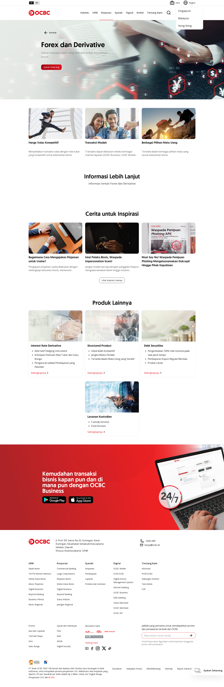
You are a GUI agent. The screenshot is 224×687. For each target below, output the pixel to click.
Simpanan (89, 569)
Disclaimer (117, 669)
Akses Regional (36, 605)
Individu (84, 12)
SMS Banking (119, 598)
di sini (51, 677)
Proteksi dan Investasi (95, 584)
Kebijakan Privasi (134, 669)
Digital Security (64, 647)
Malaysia (183, 18)
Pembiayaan (91, 574)
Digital (129, 12)
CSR (143, 589)
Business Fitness (36, 600)
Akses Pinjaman (36, 584)
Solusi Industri (63, 600)
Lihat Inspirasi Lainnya (112, 280)
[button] (190, 636)
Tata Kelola (147, 584)
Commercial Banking (66, 569)
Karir (59, 636)
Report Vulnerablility (186, 669)
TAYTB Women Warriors (40, 574)
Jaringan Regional (65, 605)
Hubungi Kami (91, 643)
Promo (32, 626)
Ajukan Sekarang (55, 67)
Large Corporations (66, 574)
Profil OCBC (147, 574)
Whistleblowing (153, 669)
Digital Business (36, 589)
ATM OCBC (118, 574)
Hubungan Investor (150, 579)
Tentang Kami (154, 12)
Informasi (146, 569)
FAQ (59, 631)
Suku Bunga (34, 647)
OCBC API (118, 613)
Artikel (140, 12)
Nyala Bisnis (34, 569)
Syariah (119, 12)
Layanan (89, 579)
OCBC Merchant (120, 608)
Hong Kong (185, 25)
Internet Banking (121, 588)
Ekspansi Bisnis (64, 579)
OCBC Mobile (119, 569)
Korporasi (106, 12)
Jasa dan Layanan (37, 631)
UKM (95, 12)
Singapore (184, 11)
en (37, 3)
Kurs (31, 641)
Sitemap (169, 669)
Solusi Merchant (120, 603)
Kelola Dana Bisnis (37, 579)
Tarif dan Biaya (36, 636)
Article (60, 641)
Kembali (50, 32)
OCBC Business (120, 593)
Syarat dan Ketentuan (67, 626)
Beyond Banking (36, 594)
